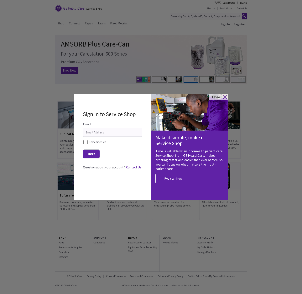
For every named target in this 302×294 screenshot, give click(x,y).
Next (91, 151)
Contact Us (133, 164)
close (216, 94)
